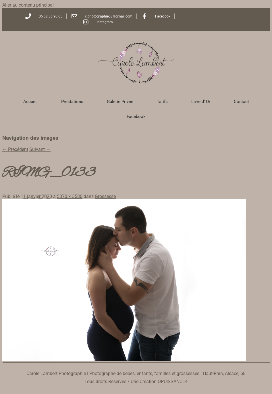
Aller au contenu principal (28, 5)
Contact (241, 101)
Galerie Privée (120, 101)
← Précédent (15, 149)
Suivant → (40, 149)
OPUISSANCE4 (173, 381)
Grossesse (105, 196)
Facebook (136, 116)
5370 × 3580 (69, 196)
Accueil (30, 101)
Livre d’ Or (200, 101)
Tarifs (162, 101)
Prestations (72, 101)
